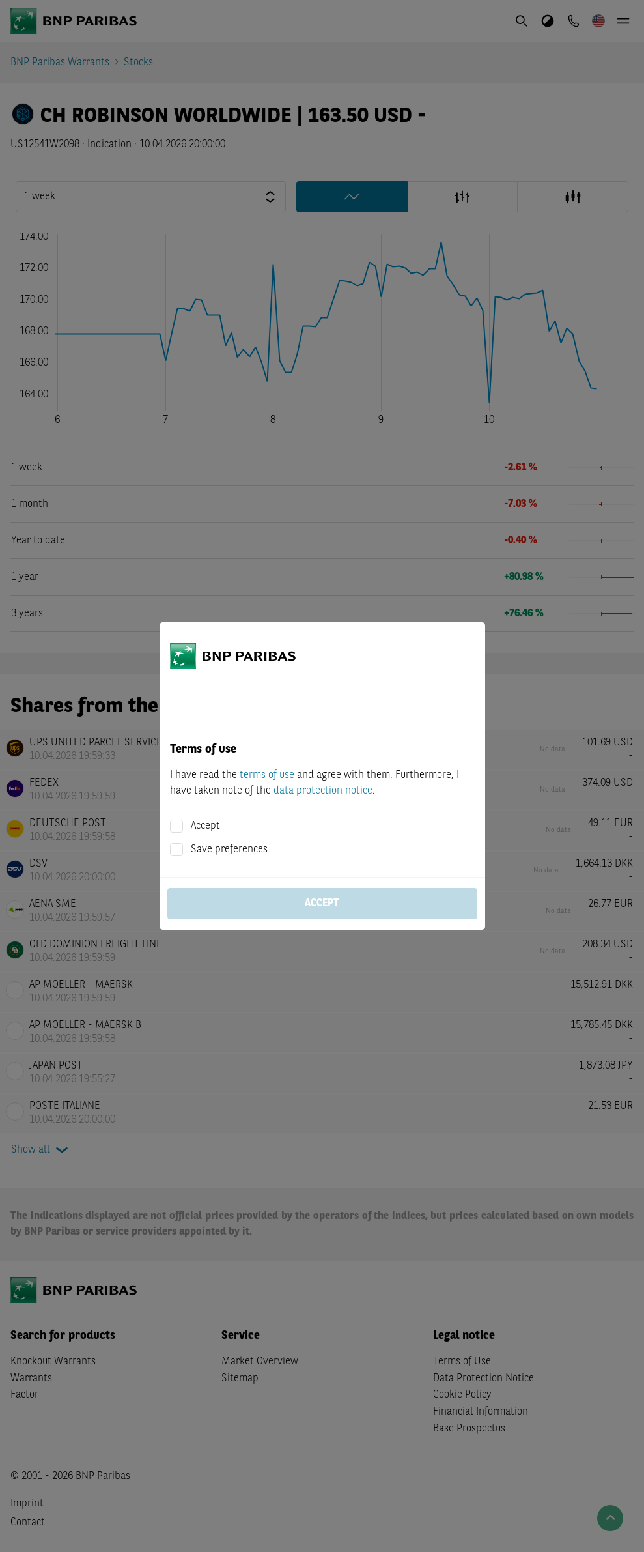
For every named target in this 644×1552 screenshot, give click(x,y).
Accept (205, 826)
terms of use (267, 775)
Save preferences (229, 849)
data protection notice (322, 791)
